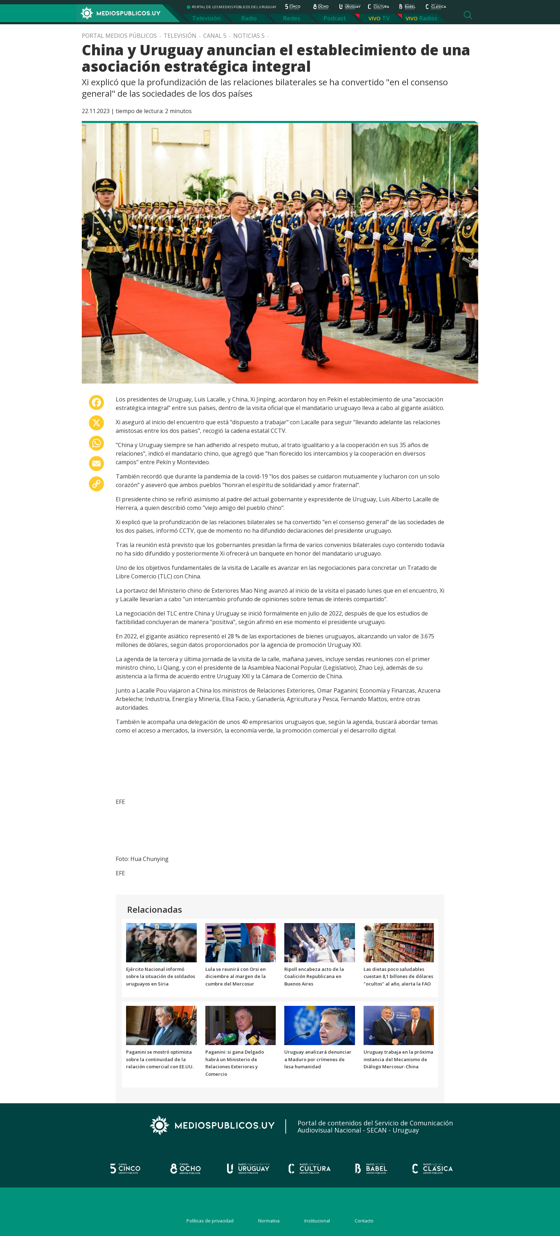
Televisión (206, 18)
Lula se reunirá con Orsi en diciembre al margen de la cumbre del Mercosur (235, 976)
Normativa (269, 1220)
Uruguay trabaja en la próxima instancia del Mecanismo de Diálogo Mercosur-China (398, 1059)
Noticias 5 (249, 36)
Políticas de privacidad (210, 1220)
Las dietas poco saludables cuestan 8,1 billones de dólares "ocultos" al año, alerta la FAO (398, 976)
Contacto (364, 1220)
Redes (291, 18)
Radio (249, 18)
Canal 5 (214, 36)
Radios (428, 18)
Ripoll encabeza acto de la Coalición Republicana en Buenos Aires (314, 976)
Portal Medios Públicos (119, 36)
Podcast (335, 18)
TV (386, 18)
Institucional (317, 1220)
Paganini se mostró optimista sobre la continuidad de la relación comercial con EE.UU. (160, 1059)
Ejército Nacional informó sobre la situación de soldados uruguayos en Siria (160, 976)
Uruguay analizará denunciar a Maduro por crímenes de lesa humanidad (317, 1059)
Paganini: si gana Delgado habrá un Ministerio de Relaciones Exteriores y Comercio (234, 1063)
